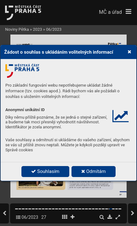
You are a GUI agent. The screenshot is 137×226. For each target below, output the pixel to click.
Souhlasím (45, 171)
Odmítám (93, 171)
